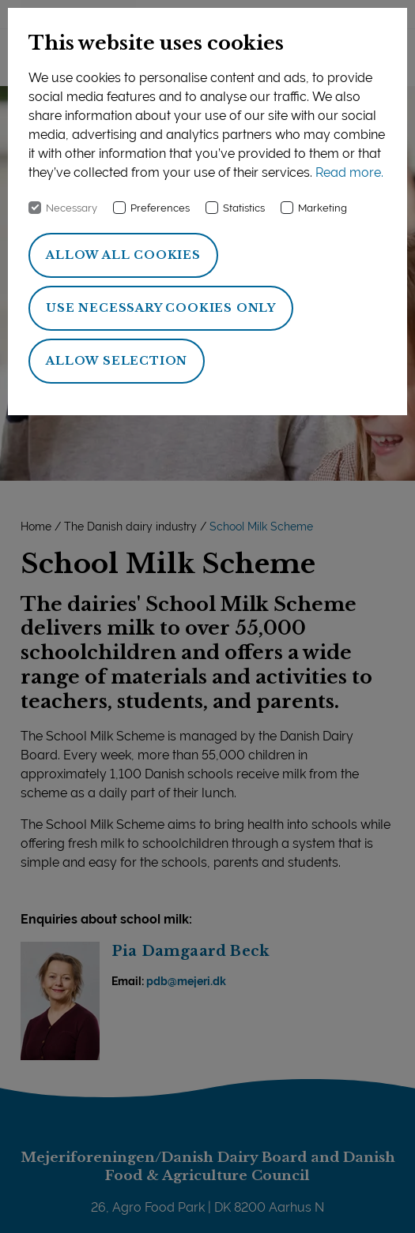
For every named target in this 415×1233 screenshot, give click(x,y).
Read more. (349, 172)
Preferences (160, 208)
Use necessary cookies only (161, 308)
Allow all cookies (123, 255)
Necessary (71, 208)
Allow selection (116, 361)
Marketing (322, 208)
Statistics (244, 208)
